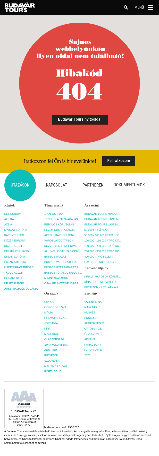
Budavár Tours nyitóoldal (79, 119)
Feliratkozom (118, 160)
